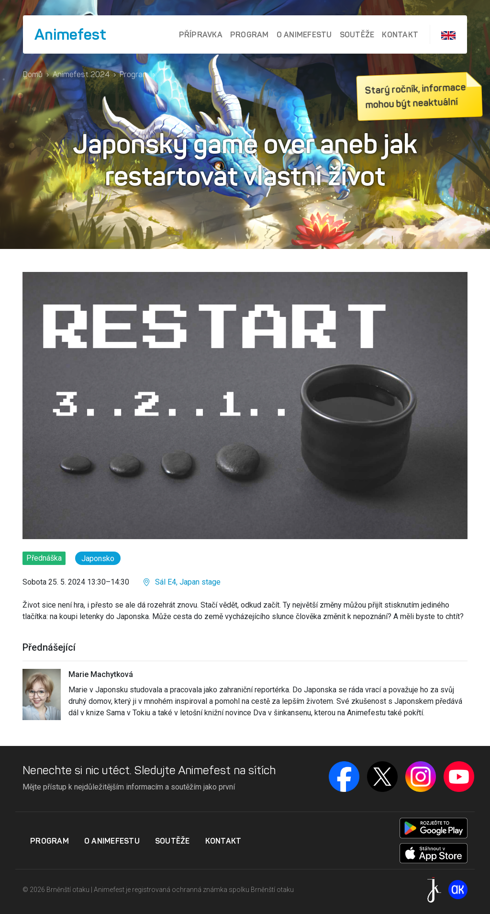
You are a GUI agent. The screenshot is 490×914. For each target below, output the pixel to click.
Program (249, 34)
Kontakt (400, 34)
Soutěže (357, 34)
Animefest (70, 34)
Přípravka (201, 34)
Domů (33, 74)
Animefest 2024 (81, 74)
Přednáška (44, 558)
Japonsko (97, 558)
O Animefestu (304, 34)
